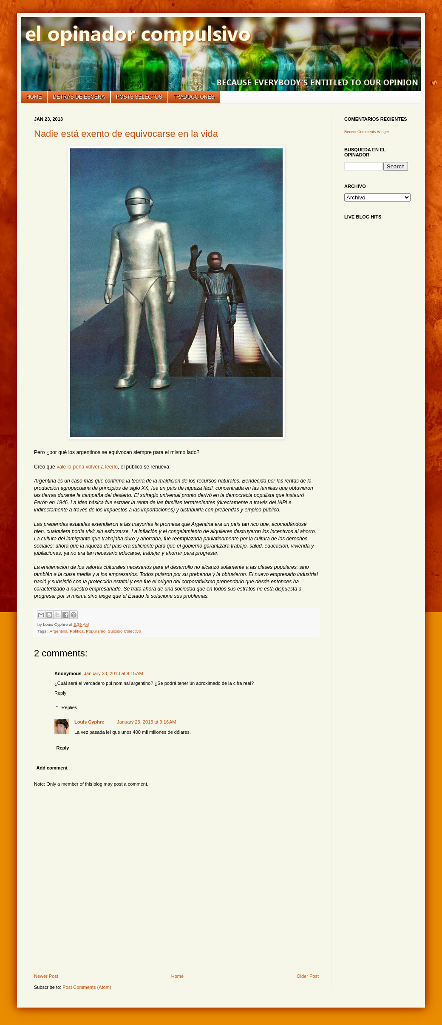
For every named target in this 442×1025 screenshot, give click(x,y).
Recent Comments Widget (366, 132)
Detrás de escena (79, 97)
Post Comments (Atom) (86, 987)
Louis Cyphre (89, 721)
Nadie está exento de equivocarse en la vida (126, 133)
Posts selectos (139, 97)
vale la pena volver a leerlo (87, 467)
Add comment (52, 767)
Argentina (59, 631)
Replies (69, 707)
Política (76, 631)
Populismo (95, 631)
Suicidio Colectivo (124, 631)
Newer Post (46, 976)
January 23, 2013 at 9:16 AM (146, 721)
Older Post (308, 976)
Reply (60, 693)
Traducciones (194, 97)
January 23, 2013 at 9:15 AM (113, 673)
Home (34, 97)
